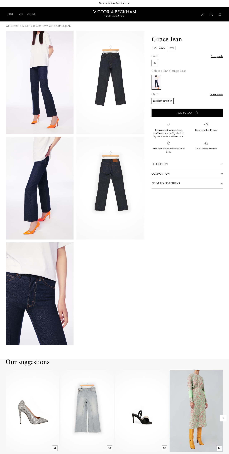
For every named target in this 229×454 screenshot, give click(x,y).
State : (156, 94)
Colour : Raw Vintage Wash (169, 71)
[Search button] (211, 14)
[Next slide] (223, 418)
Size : (155, 56)
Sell (20, 14)
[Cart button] (219, 14)
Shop (11, 14)
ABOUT (31, 14)
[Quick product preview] (55, 448)
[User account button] (202, 14)
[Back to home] (114, 14)
